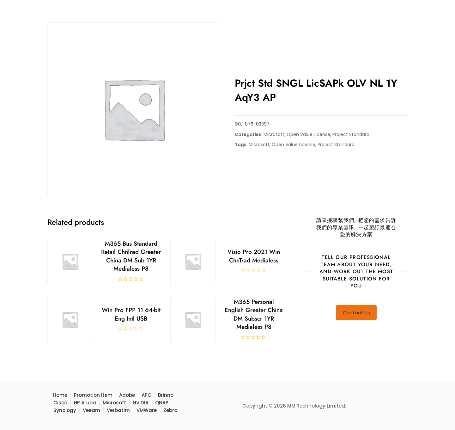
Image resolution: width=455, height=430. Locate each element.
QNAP (161, 402)
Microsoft (274, 134)
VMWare (146, 410)
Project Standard (350, 134)
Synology (64, 410)
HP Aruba (85, 402)
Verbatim (118, 410)
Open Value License (308, 134)
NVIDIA (141, 402)
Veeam (91, 410)
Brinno (165, 395)
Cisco (60, 402)
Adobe (127, 395)
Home (60, 395)
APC (146, 395)
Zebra (170, 410)
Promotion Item (93, 395)
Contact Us (356, 312)
